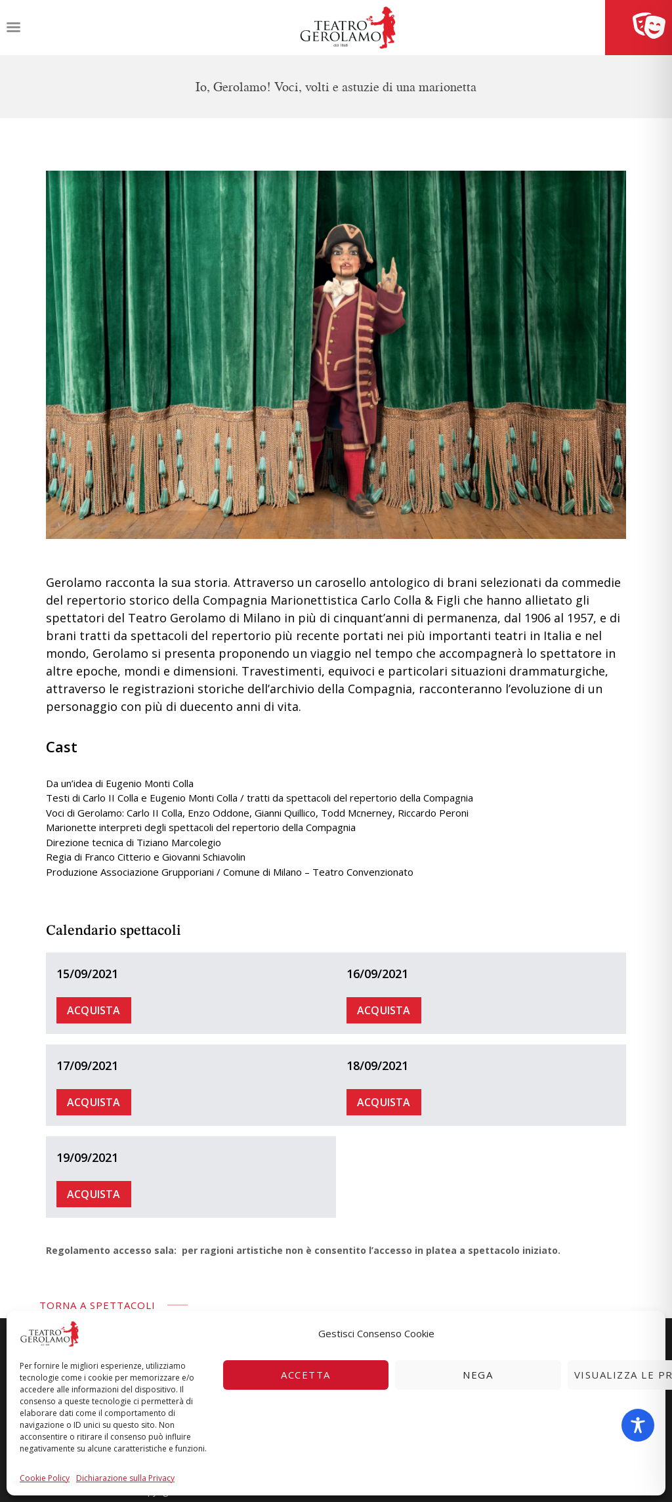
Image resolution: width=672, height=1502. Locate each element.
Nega (478, 1374)
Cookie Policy (45, 1478)
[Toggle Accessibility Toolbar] (638, 1425)
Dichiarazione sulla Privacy (125, 1478)
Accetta (306, 1374)
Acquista (94, 1010)
